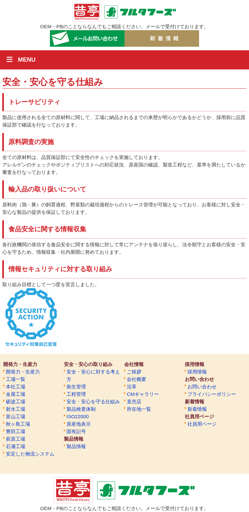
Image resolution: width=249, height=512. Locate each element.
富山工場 (15, 416)
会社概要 (136, 379)
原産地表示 (78, 424)
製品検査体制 (81, 409)
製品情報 (76, 446)
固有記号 (76, 431)
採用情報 (197, 371)
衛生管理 (76, 386)
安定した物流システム (30, 454)
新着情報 (197, 409)
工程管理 (76, 394)
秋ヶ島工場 (18, 424)
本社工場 (15, 386)
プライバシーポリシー (211, 394)
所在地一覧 (139, 409)
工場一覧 (15, 379)
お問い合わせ (202, 386)
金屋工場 (15, 394)
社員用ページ (202, 424)
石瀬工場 (15, 446)
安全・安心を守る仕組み (93, 401)
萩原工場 (15, 439)
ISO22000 (77, 416)
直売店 (134, 401)
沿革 (131, 386)
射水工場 (15, 409)
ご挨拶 (134, 371)
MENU (26, 59)
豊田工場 (15, 431)
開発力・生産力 (23, 371)
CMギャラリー (143, 394)
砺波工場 (15, 401)
